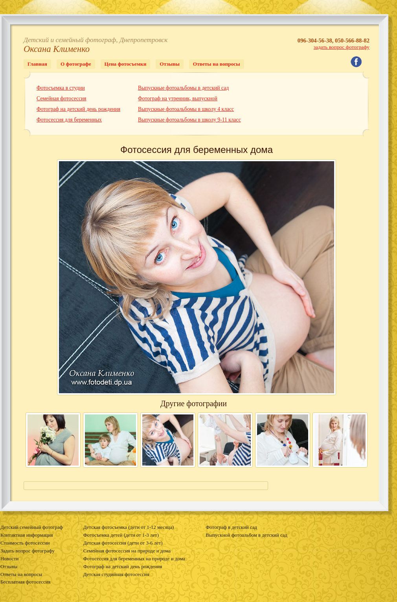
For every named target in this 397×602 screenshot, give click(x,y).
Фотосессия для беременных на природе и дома (134, 558)
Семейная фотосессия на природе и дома (127, 551)
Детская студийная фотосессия (116, 574)
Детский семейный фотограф (31, 527)
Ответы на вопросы (216, 64)
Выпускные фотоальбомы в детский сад (183, 88)
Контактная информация (26, 535)
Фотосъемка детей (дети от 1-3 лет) (121, 535)
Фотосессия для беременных (69, 120)
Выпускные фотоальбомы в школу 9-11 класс (189, 120)
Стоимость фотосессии (25, 543)
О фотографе (76, 64)
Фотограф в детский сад (231, 527)
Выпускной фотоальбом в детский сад (246, 535)
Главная (37, 64)
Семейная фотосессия (61, 98)
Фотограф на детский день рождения (78, 109)
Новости (9, 558)
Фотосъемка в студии (61, 88)
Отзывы (169, 64)
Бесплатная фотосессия (25, 582)
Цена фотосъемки (126, 64)
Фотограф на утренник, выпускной (177, 98)
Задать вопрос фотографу (27, 551)
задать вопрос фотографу (341, 47)
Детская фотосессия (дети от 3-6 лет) (123, 543)
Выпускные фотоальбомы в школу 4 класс (186, 109)
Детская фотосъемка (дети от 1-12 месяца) (128, 527)
